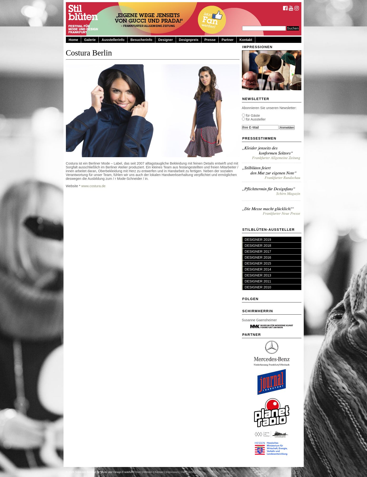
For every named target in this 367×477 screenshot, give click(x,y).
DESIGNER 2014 (258, 269)
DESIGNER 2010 (258, 287)
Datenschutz (188, 472)
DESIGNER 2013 (258, 275)
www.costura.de (93, 186)
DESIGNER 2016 (258, 257)
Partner (227, 40)
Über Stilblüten (143, 472)
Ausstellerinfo (113, 40)
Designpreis (188, 40)
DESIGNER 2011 (258, 281)
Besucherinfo (141, 40)
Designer (165, 40)
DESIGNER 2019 (258, 239)
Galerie (90, 40)
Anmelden (287, 127)
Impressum (172, 472)
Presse (209, 40)
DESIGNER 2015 (258, 263)
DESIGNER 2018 (258, 245)
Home (73, 40)
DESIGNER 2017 (258, 251)
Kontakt (246, 40)
